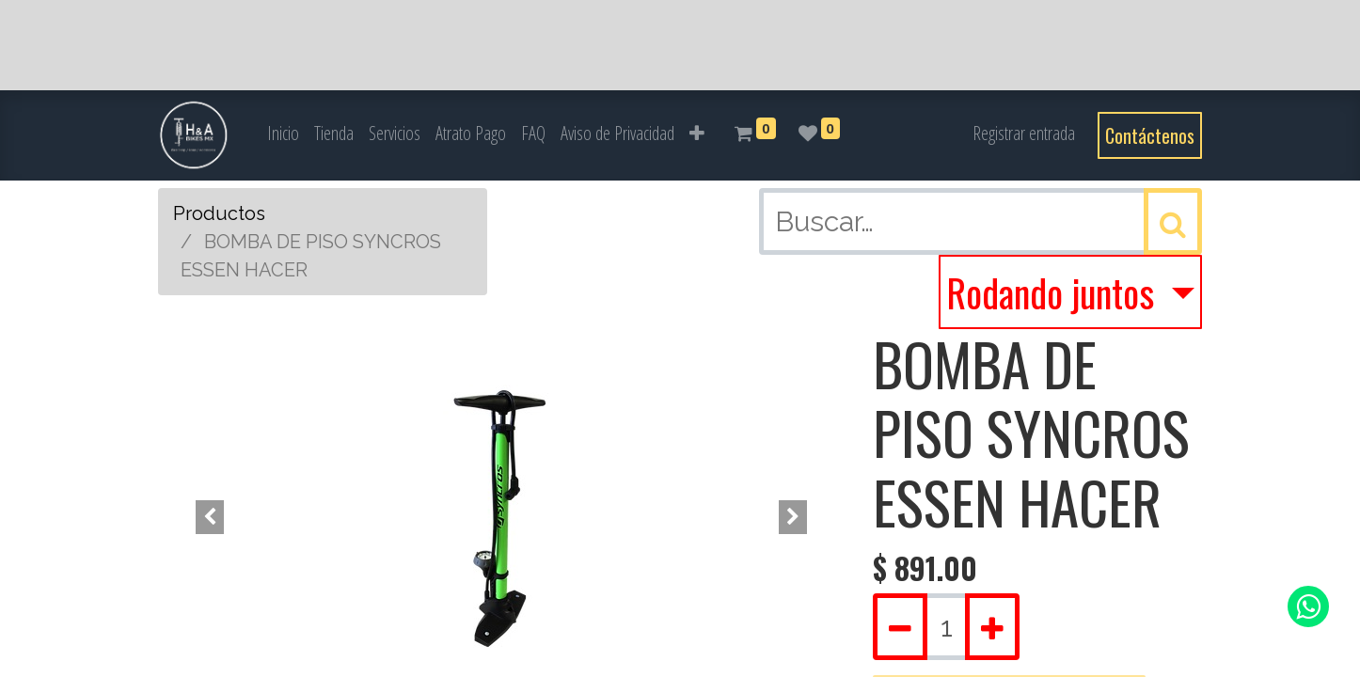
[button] (697, 133)
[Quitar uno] (900, 626)
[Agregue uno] (992, 626)
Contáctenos (1149, 135)
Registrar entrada (1024, 133)
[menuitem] (283, 133)
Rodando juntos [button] (1054, 292)
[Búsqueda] (1173, 221)
